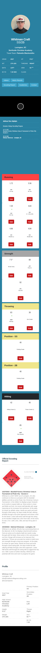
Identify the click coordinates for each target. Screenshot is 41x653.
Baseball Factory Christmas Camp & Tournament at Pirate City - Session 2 (21, 131)
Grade (29, 328)
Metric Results (17, 80)
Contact (34, 85)
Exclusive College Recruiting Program (21, 125)
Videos (6, 80)
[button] (20, 106)
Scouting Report (9, 85)
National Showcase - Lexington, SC (19, 137)
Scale (11, 199)
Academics (23, 85)
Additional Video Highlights (19, 120)
